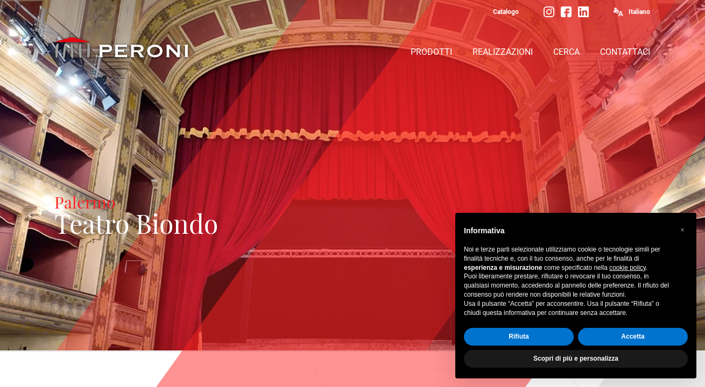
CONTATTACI (625, 52)
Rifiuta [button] (518, 336)
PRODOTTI (431, 52)
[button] (682, 230)
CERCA (566, 52)
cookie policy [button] (627, 267)
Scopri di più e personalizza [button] (575, 358)
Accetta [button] (632, 336)
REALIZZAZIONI (503, 52)
